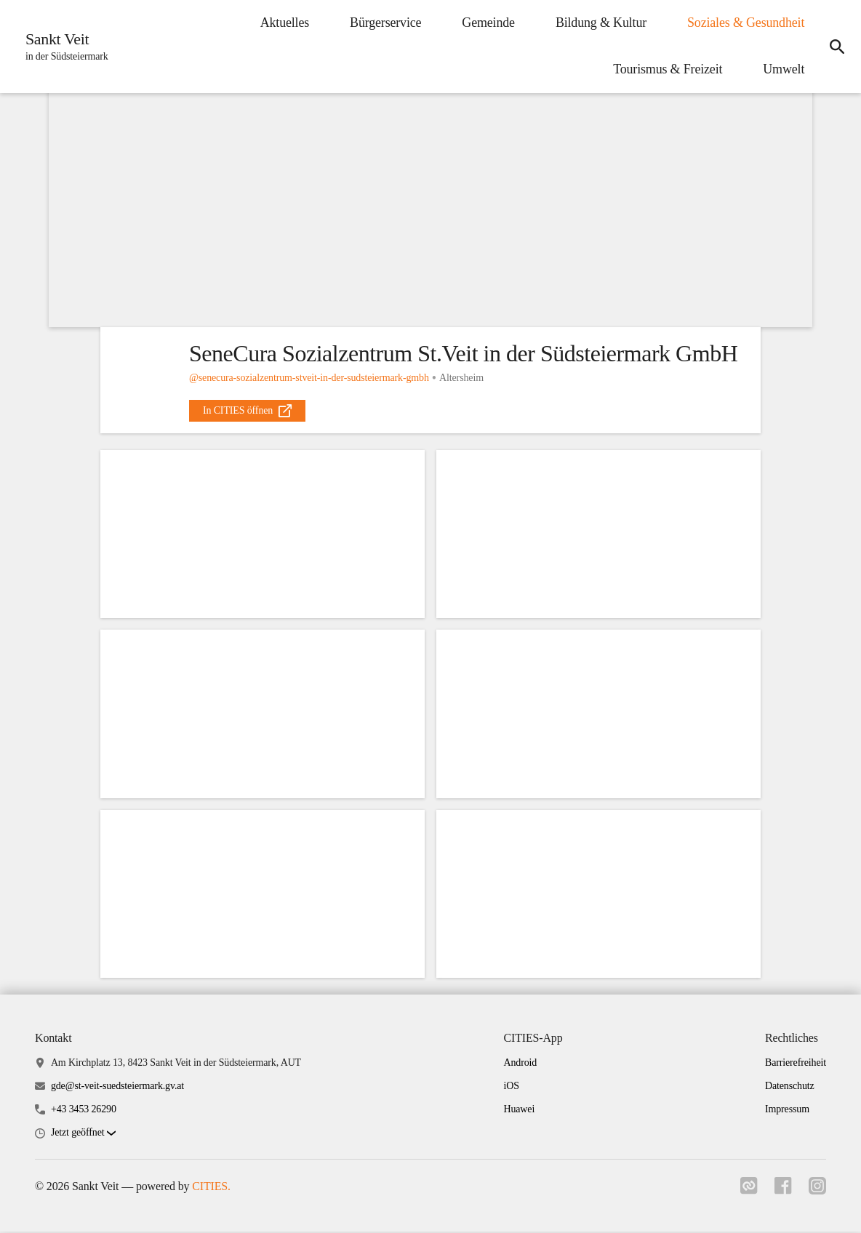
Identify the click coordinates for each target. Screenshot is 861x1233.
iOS (510, 1087)
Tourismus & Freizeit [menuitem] (666, 69)
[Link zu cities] (747, 1191)
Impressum (787, 1110)
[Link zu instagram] (817, 1191)
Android (520, 1064)
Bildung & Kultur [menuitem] (599, 22)
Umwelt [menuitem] (782, 69)
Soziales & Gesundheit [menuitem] (744, 22)
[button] (83, 1135)
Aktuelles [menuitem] (282, 22)
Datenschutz (789, 1087)
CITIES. (211, 1188)
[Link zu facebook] (782, 1191)
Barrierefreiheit (795, 1064)
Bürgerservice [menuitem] (384, 22)
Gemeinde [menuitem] (486, 22)
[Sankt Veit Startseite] (63, 46)
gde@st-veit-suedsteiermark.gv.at (117, 1087)
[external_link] (247, 411)
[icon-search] (836, 46)
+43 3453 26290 (83, 1110)
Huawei (518, 1110)
